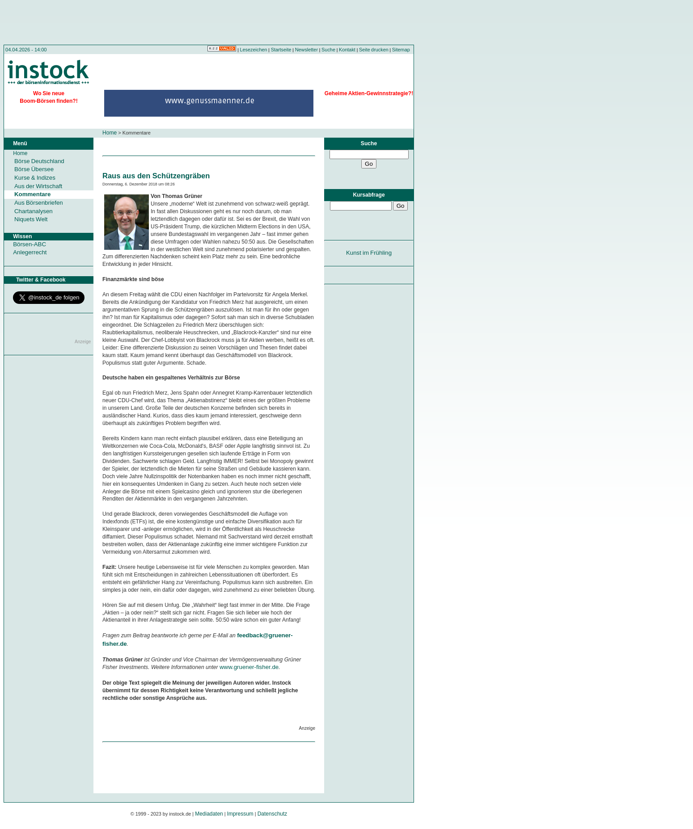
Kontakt (347, 49)
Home (109, 133)
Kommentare (32, 194)
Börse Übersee (34, 169)
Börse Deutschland (39, 161)
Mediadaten (209, 814)
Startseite (281, 49)
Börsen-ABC (29, 244)
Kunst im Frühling (369, 252)
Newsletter (306, 49)
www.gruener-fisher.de (249, 667)
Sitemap (401, 49)
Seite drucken (374, 49)
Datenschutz (272, 814)
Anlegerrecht (29, 252)
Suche (328, 49)
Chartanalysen (33, 211)
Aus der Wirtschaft (38, 186)
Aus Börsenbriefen (38, 202)
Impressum (240, 814)
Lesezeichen (253, 49)
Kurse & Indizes (34, 177)
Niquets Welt (30, 219)
